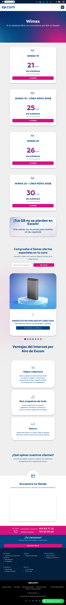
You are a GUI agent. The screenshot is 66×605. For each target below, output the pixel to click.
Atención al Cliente (10, 571)
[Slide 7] (41, 339)
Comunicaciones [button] (33, 593)
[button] (56, 2)
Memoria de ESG (6, 587)
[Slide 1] (25, 339)
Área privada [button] (8, 569)
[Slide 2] (28, 339)
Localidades (8, 561)
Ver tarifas (43, 265)
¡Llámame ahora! (33, 546)
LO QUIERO (33, 78)
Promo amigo (29, 569)
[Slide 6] (38, 339)
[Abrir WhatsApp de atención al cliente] (53, 601)
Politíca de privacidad (28, 587)
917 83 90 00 (37, 531)
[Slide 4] (33, 339)
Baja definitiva (9, 559)
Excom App (28, 571)
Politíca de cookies (41, 587)
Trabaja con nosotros (52, 557)
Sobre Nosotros (50, 556)
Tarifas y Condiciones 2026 (33, 589)
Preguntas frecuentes (31, 556)
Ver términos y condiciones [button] (32, 328)
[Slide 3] (30, 339)
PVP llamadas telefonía (57, 587)
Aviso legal (17, 587)
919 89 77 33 (37, 528)
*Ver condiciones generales (33, 74)
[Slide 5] (36, 339)
